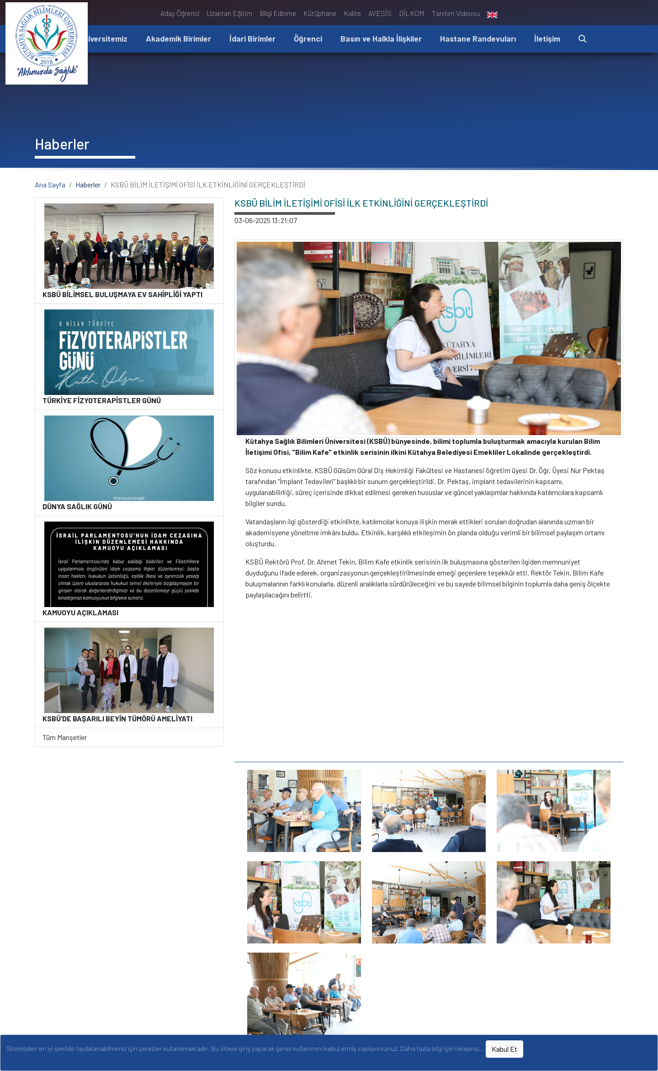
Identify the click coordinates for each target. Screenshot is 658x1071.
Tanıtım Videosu (456, 13)
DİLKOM (412, 13)
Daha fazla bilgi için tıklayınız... (442, 1048)
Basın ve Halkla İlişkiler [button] (381, 38)
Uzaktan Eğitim (229, 13)
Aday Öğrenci (179, 13)
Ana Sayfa (50, 184)
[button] (582, 39)
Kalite (352, 13)
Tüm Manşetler (64, 737)
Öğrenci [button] (308, 38)
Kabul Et (504, 1048)
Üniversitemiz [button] (103, 38)
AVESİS (380, 13)
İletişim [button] (547, 38)
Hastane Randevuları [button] (478, 38)
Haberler (88, 184)
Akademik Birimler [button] (178, 38)
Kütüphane (319, 13)
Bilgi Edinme (278, 13)
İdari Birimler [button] (252, 38)
